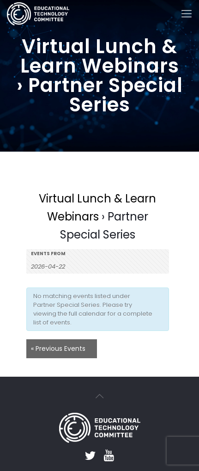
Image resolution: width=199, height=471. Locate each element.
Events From (48, 253)
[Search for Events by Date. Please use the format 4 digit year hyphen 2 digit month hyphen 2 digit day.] (54, 266)
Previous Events (58, 349)
